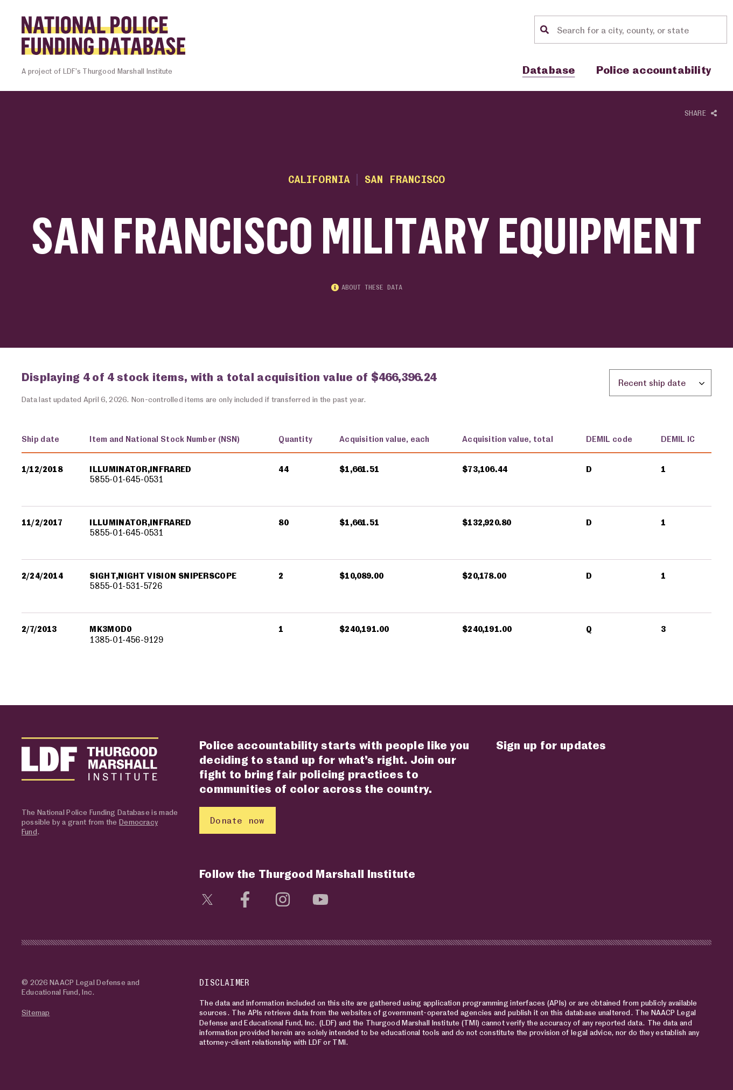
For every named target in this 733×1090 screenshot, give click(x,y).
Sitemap (36, 1012)
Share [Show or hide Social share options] (701, 113)
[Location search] (640, 29)
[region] (366, 546)
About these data (366, 287)
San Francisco (405, 179)
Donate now (237, 820)
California (319, 179)
